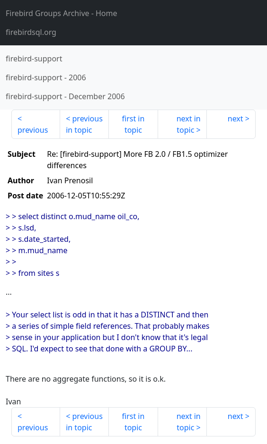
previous (33, 130)
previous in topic (84, 124)
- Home (61, 13)
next (235, 118)
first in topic (133, 124)
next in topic (189, 124)
